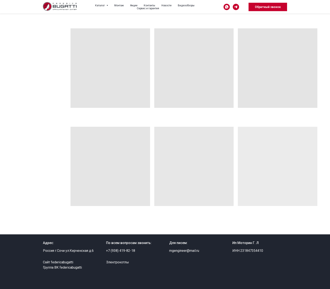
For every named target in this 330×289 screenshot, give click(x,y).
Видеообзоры (186, 5)
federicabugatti (62, 262)
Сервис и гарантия (148, 8)
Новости (166, 5)
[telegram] (236, 7)
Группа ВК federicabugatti (62, 267)
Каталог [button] (100, 5)
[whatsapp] (227, 7)
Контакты (149, 5)
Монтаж (119, 5)
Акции (133, 5)
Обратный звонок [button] (268, 7)
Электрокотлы (117, 262)
